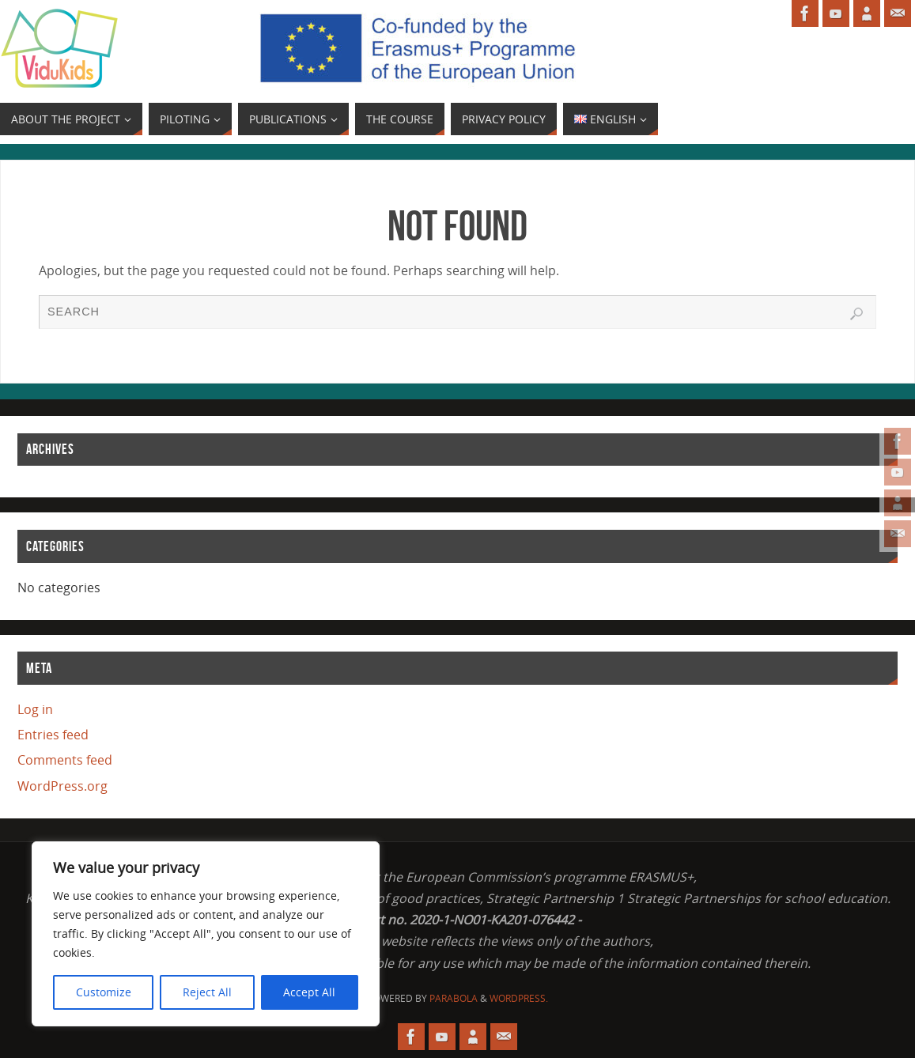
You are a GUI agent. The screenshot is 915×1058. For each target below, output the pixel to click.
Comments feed (64, 760)
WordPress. (519, 998)
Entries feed (53, 734)
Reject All (207, 991)
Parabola (453, 998)
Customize (103, 991)
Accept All (309, 991)
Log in (35, 709)
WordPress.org (62, 786)
